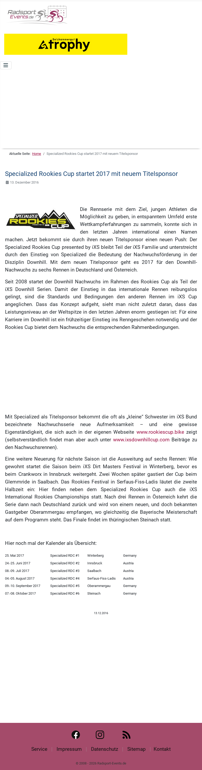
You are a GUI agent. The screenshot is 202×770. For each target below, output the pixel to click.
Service (39, 749)
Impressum (69, 749)
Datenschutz (104, 749)
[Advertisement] (101, 109)
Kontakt (162, 749)
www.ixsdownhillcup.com (141, 440)
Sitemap (136, 749)
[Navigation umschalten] (6, 65)
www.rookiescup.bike (160, 432)
